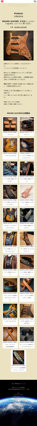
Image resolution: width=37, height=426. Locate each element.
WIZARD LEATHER (20, 27)
